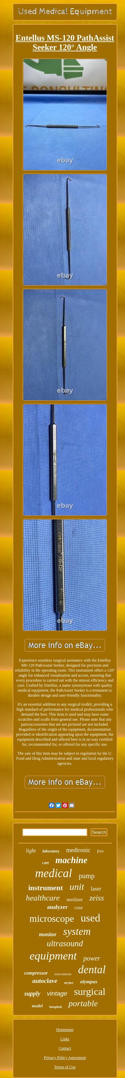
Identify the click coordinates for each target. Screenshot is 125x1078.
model (37, 1005)
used (90, 918)
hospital (55, 1007)
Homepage (65, 1029)
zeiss (96, 898)
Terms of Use (64, 1067)
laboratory (50, 851)
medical (53, 873)
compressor (36, 973)
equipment (53, 956)
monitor (47, 934)
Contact (65, 1048)
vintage (57, 993)
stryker (68, 983)
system (77, 931)
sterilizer (74, 899)
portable (83, 1003)
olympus (88, 981)
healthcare (43, 897)
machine (71, 860)
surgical (89, 991)
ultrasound (65, 943)
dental (91, 970)
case (78, 907)
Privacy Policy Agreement (65, 1057)
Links (64, 1039)
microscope (51, 918)
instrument (45, 887)
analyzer (57, 907)
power (91, 958)
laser (96, 888)
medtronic (78, 850)
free (100, 850)
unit (77, 886)
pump (87, 876)
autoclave (44, 980)
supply (32, 993)
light (31, 850)
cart (45, 862)
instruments (62, 974)
